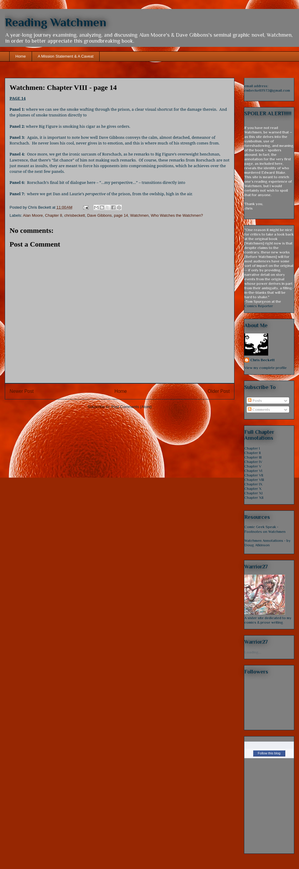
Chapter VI (253, 470)
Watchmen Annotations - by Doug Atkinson (267, 542)
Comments (259, 409)
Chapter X (253, 488)
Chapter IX (253, 484)
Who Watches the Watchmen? (177, 215)
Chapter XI (253, 493)
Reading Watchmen (55, 22)
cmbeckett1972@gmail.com (267, 90)
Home (21, 56)
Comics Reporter (258, 306)
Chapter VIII (254, 479)
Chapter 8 (53, 215)
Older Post (219, 391)
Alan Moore (33, 215)
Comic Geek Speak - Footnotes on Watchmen (265, 529)
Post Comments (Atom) (131, 406)
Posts (255, 400)
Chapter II (252, 452)
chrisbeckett (74, 215)
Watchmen (139, 215)
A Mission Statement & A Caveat (65, 56)
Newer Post (22, 391)
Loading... (252, 652)
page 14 (121, 215)
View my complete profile (265, 367)
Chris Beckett (262, 360)
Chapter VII (253, 475)
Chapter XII (253, 497)
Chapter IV (253, 461)
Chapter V (252, 466)
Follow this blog (269, 753)
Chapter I (252, 448)
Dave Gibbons (99, 215)
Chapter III (253, 457)
